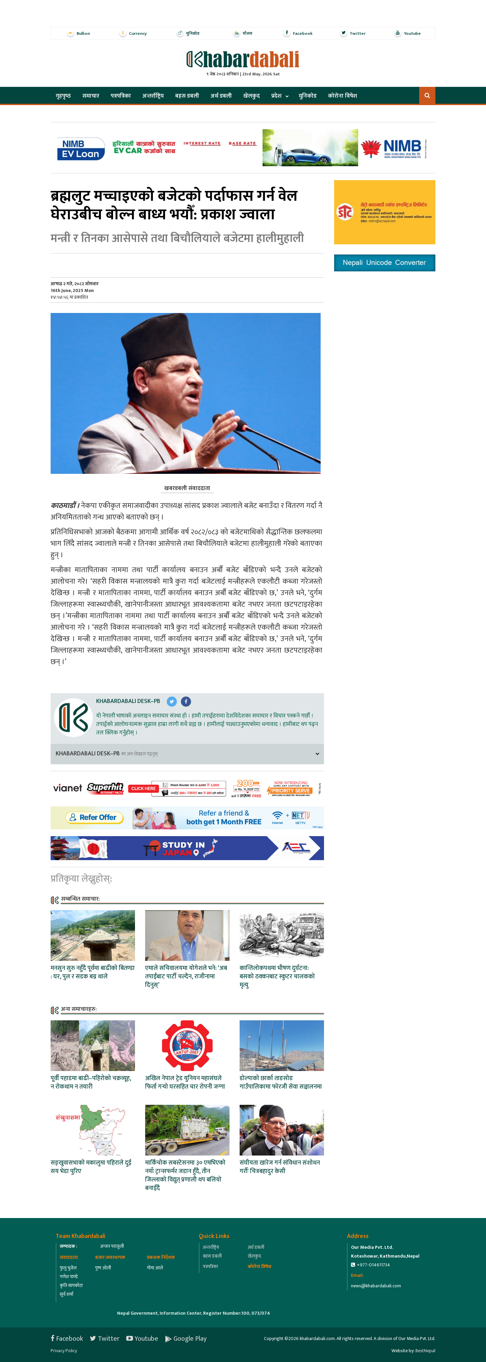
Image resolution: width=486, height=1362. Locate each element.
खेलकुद (251, 96)
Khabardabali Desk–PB (128, 701)
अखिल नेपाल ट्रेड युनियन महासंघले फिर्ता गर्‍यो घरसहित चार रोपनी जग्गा (185, 1082)
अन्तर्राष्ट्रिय (153, 96)
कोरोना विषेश (342, 96)
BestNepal (425, 1351)
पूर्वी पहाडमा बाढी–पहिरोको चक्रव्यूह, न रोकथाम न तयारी (91, 1082)
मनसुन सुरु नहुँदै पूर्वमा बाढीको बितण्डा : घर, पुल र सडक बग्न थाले (93, 972)
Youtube (142, 1338)
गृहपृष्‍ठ (63, 96)
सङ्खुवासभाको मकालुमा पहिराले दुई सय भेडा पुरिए (91, 1167)
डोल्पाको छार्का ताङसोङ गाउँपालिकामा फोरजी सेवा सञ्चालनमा (281, 1082)
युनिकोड (308, 96)
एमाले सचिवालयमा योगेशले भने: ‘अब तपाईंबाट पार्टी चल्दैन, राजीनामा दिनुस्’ (186, 976)
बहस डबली (187, 96)
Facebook (67, 1338)
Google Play (186, 1338)
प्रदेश (276, 96)
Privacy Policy (64, 1351)
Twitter (104, 1338)
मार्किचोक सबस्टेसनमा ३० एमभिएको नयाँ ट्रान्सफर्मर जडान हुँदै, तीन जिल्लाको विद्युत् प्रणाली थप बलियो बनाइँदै (185, 1175)
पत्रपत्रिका (121, 96)
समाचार (90, 96)
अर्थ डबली (221, 96)
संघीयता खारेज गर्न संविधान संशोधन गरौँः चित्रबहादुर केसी (280, 1167)
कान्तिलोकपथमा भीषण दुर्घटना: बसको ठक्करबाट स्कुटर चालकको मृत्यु (277, 976)
